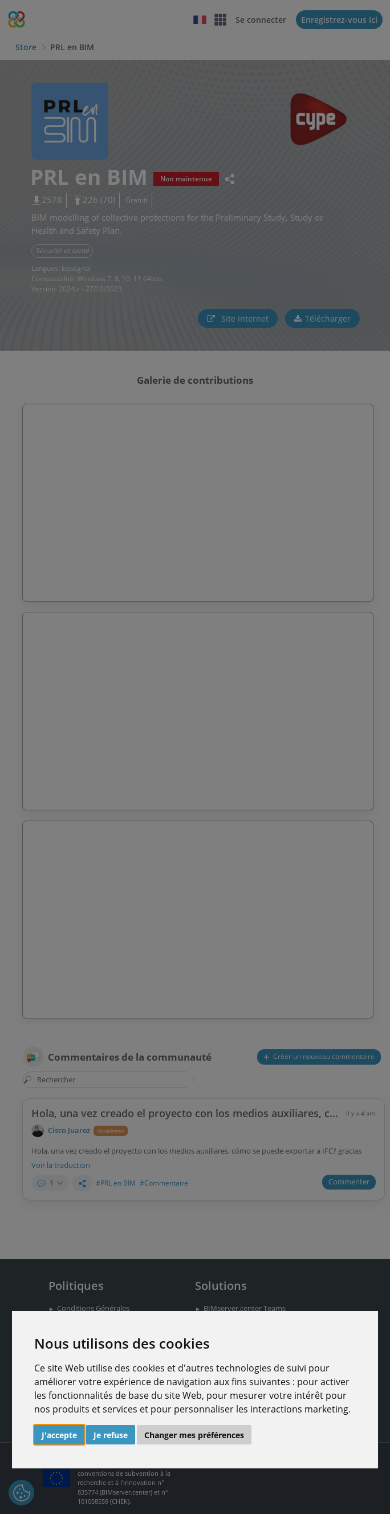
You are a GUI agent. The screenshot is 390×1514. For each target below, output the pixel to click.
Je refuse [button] (111, 1435)
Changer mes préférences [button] (194, 1435)
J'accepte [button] (59, 1435)
